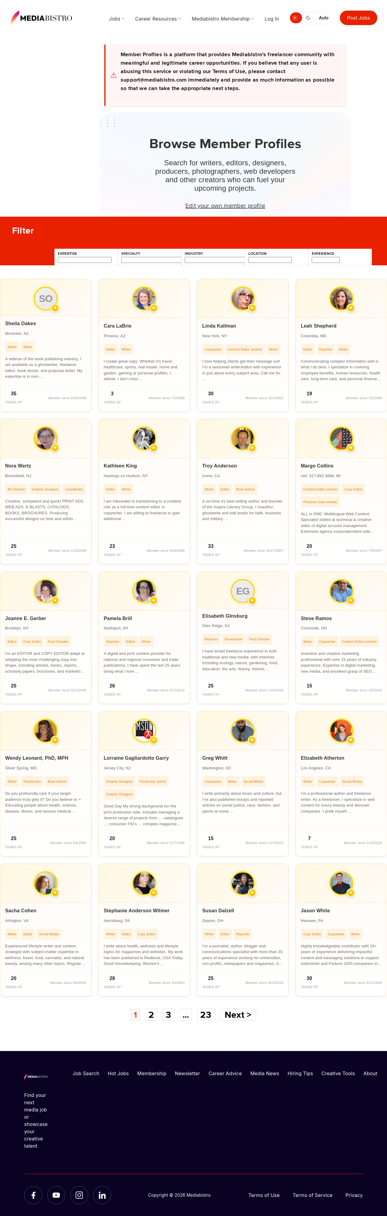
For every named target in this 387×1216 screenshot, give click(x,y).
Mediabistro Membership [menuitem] (221, 19)
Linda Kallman (219, 325)
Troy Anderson (219, 465)
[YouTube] (56, 1195)
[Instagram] (79, 1195)
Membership (151, 1073)
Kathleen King (120, 465)
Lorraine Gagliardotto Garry (136, 758)
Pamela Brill (118, 618)
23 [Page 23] (207, 1014)
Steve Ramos (316, 618)
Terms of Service (313, 1195)
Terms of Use (264, 1195)
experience (323, 253)
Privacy (354, 1195)
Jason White (315, 910)
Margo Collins (317, 465)
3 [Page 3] (168, 1014)
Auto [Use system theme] (323, 17)
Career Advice (225, 1073)
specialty (130, 253)
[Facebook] (33, 1195)
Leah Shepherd (319, 325)
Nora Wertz (18, 465)
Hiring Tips (300, 1073)
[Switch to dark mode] (309, 17)
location (257, 253)
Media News (264, 1073)
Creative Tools (338, 1073)
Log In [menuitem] (272, 19)
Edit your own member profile (225, 205)
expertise (67, 253)
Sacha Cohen (20, 910)
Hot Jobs (118, 1073)
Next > (239, 1014)
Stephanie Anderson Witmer (137, 910)
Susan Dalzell (218, 910)
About (370, 1073)
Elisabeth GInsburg (225, 616)
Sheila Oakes (20, 323)
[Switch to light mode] (296, 17)
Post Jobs (358, 18)
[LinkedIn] (102, 1195)
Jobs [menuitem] (114, 19)
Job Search (86, 1073)
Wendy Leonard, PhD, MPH (36, 758)
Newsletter (187, 1073)
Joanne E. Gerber (25, 618)
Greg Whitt (215, 758)
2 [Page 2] (151, 1014)
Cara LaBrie (118, 325)
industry (194, 253)
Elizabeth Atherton (322, 758)
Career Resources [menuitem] (156, 19)
